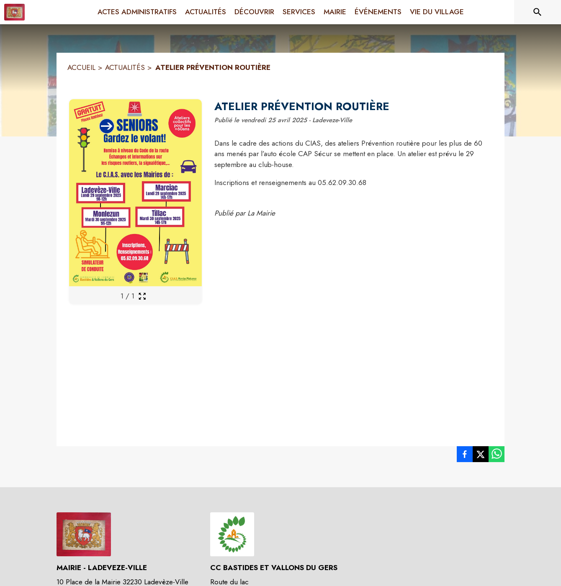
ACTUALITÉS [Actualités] (125, 67)
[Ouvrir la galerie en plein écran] (142, 296)
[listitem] (465, 455)
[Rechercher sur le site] (537, 12)
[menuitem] (137, 12)
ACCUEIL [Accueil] (81, 67)
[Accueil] (14, 12)
